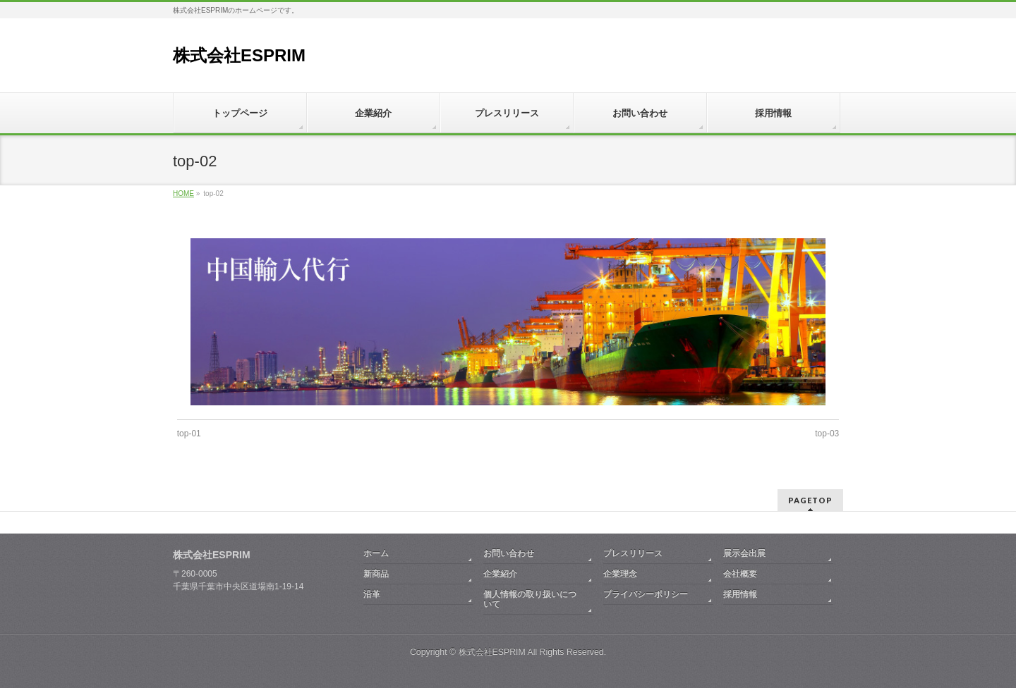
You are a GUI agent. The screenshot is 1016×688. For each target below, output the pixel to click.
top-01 (189, 433)
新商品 (376, 574)
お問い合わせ (508, 553)
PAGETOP (810, 500)
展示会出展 (744, 553)
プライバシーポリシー (645, 594)
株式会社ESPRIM (239, 55)
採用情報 (740, 594)
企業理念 (620, 574)
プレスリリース (633, 553)
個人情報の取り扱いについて (529, 599)
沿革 (371, 594)
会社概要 (740, 574)
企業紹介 (500, 574)
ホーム (376, 553)
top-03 (827, 433)
